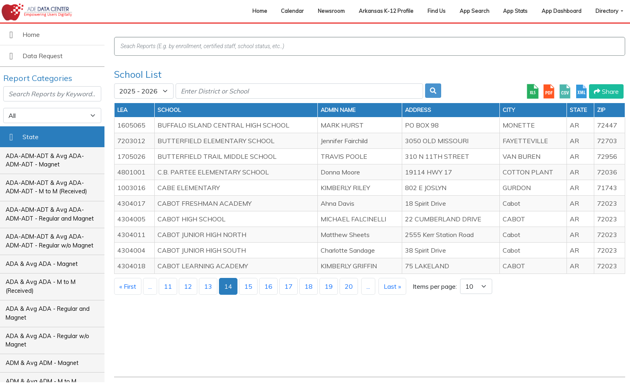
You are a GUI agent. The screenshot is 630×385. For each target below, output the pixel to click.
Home (259, 11)
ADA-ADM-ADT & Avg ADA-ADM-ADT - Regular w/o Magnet (49, 241)
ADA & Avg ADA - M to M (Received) (41, 286)
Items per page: (435, 286)
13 (208, 286)
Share (606, 91)
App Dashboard (561, 11)
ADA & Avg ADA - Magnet (42, 263)
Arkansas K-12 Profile (386, 11)
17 (288, 286)
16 (268, 286)
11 (168, 286)
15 (248, 286)
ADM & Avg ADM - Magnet (42, 363)
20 (349, 286)
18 (309, 286)
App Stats (515, 11)
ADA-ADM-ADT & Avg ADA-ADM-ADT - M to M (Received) (46, 187)
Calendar (292, 11)
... (150, 286)
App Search (474, 11)
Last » (392, 286)
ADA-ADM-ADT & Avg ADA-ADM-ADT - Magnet (45, 160)
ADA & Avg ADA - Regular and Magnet (48, 313)
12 (188, 286)
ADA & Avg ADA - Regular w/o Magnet (47, 340)
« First (127, 286)
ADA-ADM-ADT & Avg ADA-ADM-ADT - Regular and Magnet (50, 214)
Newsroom (331, 11)
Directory (607, 11)
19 (329, 286)
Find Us (437, 11)
